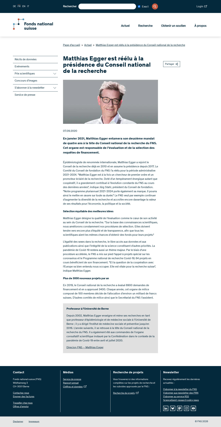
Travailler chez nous (23, 403)
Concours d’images (26, 80)
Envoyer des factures (23, 397)
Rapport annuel (71, 383)
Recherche (145, 26)
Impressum (34, 422)
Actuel (125, 26)
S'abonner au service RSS (176, 397)
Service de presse (25, 95)
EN (23, 6)
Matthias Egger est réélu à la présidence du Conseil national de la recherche (139, 45)
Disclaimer (18, 422)
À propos (200, 26)
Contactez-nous (21, 393)
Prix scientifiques (25, 73)
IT (28, 6)
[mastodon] (179, 408)
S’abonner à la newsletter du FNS (180, 389)
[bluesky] (172, 408)
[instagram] (186, 408)
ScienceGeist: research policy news (181, 400)
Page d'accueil (71, 45)
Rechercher (69, 6)
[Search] (155, 6)
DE (14, 6)
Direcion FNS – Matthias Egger (84, 347)
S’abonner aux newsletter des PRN (180, 393)
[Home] (38, 29)
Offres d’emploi (20, 407)
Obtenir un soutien (173, 26)
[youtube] (193, 408)
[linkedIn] (165, 408)
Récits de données (25, 59)
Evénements (22, 66)
